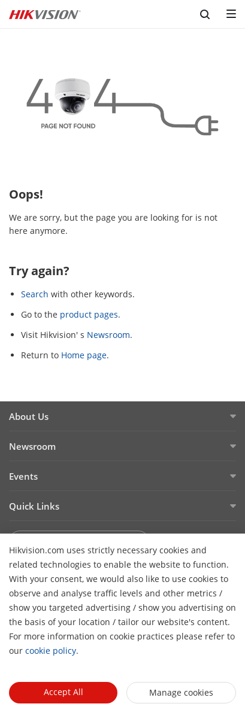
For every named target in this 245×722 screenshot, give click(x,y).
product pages (89, 314)
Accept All (63, 691)
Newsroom (108, 334)
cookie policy (50, 650)
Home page (84, 355)
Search (35, 294)
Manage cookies (181, 692)
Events (23, 476)
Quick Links (34, 506)
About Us (29, 416)
